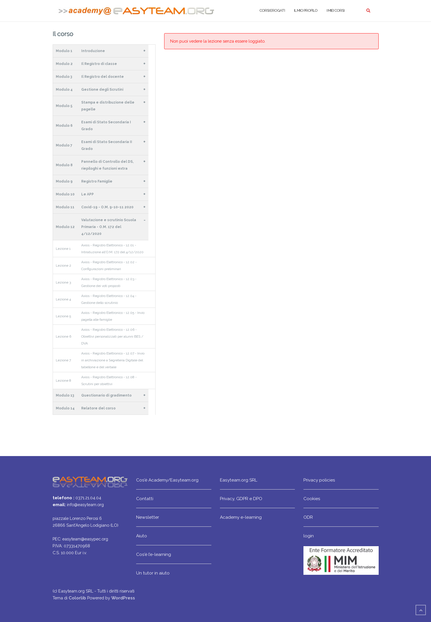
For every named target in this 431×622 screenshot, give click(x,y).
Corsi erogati (272, 10)
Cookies (311, 498)
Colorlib (77, 598)
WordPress (123, 598)
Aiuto (141, 535)
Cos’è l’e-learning (153, 554)
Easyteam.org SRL (238, 480)
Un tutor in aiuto (153, 573)
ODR (308, 517)
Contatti (144, 498)
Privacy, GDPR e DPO (241, 498)
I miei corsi (335, 10)
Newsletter (147, 517)
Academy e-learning (241, 517)
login (308, 535)
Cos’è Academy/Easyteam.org (167, 480)
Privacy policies (319, 480)
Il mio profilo (305, 10)
